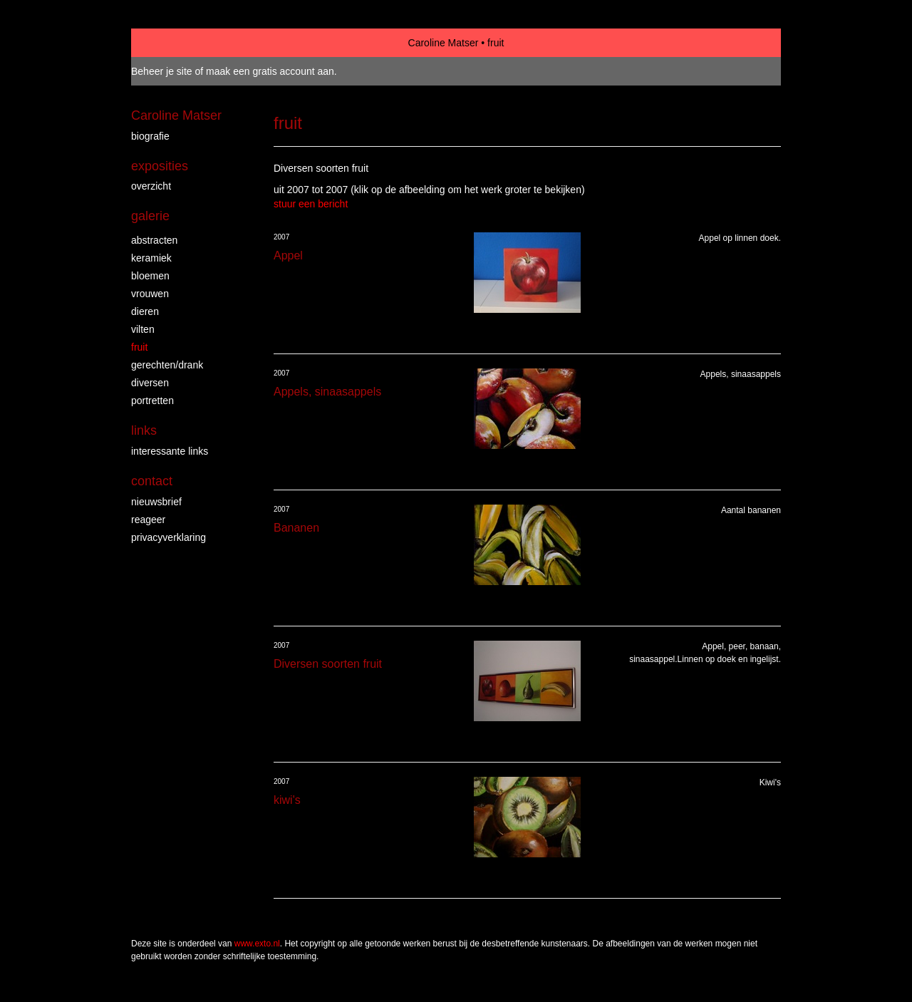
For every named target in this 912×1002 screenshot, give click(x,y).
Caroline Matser (443, 42)
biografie (150, 136)
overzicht (151, 186)
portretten (152, 400)
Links (144, 430)
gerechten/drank (167, 365)
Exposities (159, 166)
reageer (148, 519)
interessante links (169, 451)
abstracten (154, 240)
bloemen (150, 276)
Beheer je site (161, 71)
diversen (150, 382)
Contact (151, 481)
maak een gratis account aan (270, 71)
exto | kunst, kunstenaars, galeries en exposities (171, 43)
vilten (143, 329)
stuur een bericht (311, 204)
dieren (145, 311)
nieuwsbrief (156, 501)
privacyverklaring (168, 537)
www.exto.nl (257, 944)
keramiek (151, 258)
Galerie (150, 216)
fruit (139, 347)
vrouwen (150, 293)
